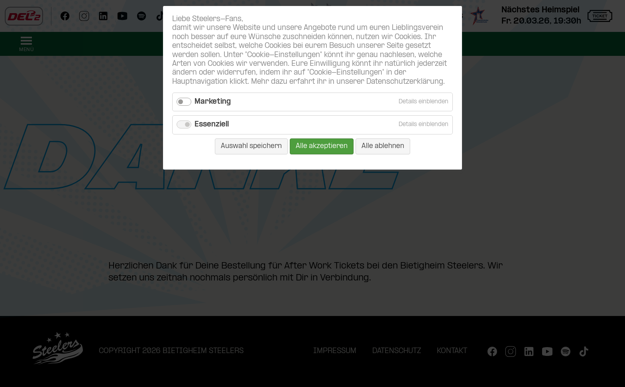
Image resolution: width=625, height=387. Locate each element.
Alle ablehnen (383, 146)
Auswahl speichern (251, 146)
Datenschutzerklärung (404, 82)
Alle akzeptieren (322, 146)
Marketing (213, 102)
